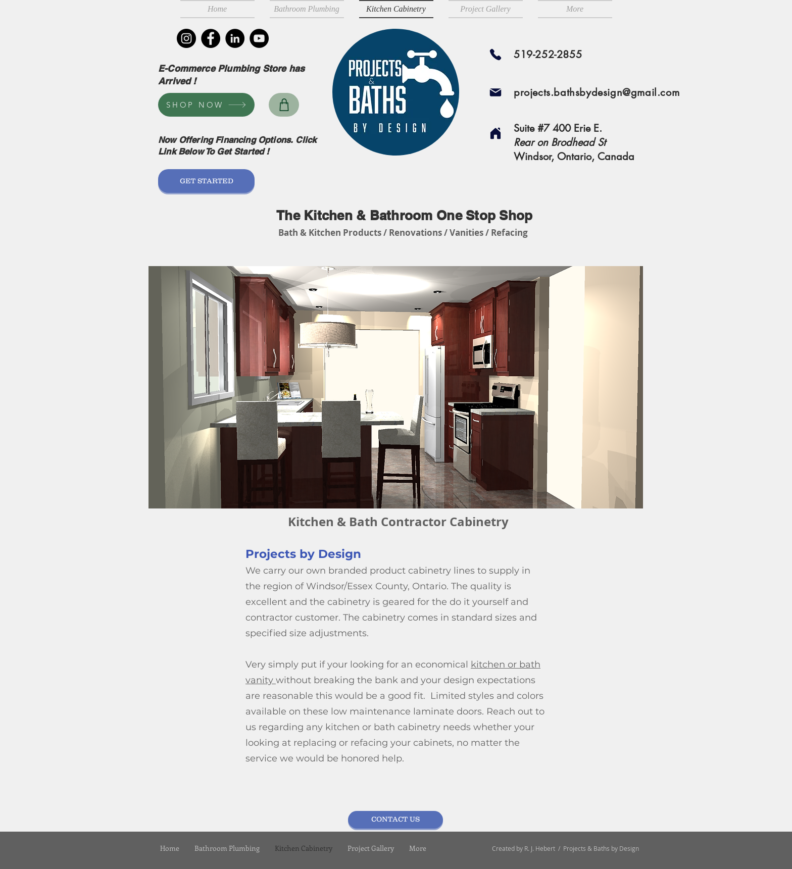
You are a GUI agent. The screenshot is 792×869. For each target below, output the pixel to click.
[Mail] (495, 92)
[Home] (495, 133)
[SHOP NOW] (206, 105)
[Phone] (495, 54)
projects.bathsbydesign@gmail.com (596, 92)
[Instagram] (186, 38)
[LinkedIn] (234, 38)
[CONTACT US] (395, 820)
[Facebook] (210, 38)
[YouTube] (259, 38)
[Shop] (284, 105)
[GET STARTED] (206, 181)
